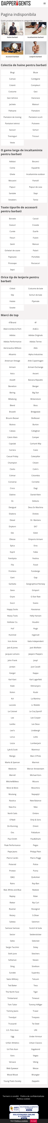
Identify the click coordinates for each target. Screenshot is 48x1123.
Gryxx (12, 596)
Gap (35, 577)
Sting (12, 966)
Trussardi (12, 1023)
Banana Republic (35, 380)
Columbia (35, 475)
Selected (35, 941)
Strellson (35, 966)
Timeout (35, 998)
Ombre (35, 813)
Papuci (12, 187)
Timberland (12, 998)
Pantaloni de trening (12, 117)
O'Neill (12, 819)
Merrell (12, 775)
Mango (12, 756)
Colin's (35, 469)
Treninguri (12, 136)
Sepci (12, 269)
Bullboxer (35, 418)
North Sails (12, 813)
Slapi (36, 193)
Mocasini (12, 180)
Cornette (35, 482)
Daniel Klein (35, 494)
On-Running (12, 826)
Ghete (12, 174)
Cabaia (12, 431)
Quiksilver (35, 877)
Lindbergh (35, 730)
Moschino (35, 788)
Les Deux (36, 724)
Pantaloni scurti (35, 117)
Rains (12, 883)
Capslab (12, 443)
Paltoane (12, 110)
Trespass (36, 1017)
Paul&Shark (35, 839)
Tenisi (35, 199)
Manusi (35, 244)
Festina (35, 558)
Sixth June (12, 953)
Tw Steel (35, 1023)
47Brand (12, 322)
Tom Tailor (12, 1004)
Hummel (12, 635)
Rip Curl (35, 902)
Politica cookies (23, 1099)
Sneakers (12, 199)
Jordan (12, 666)
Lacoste (12, 705)
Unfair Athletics (12, 1043)
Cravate (35, 225)
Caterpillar (35, 456)
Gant (12, 577)
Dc (12, 501)
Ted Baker (12, 985)
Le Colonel (12, 711)
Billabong (12, 399)
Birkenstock (35, 399)
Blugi (12, 72)
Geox (12, 590)
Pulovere (36, 123)
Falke (35, 552)
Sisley (35, 947)
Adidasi (12, 161)
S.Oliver (35, 915)
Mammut (36, 749)
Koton (12, 692)
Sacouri (12, 130)
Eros (36, 545)
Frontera (12, 571)
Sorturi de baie (35, 295)
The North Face (12, 992)
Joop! (35, 660)
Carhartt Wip (35, 443)
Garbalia (12, 584)
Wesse (35, 1068)
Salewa (12, 921)
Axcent (36, 373)
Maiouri (35, 104)
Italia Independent (36, 641)
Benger (35, 386)
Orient (35, 826)
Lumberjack (35, 743)
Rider (35, 896)
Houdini (35, 622)
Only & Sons (35, 819)
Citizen (35, 462)
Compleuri (35, 85)
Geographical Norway (35, 584)
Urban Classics (35, 1043)
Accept (33, 1121)
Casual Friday (12, 456)
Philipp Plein (35, 851)
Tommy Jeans (12, 1011)
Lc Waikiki (35, 705)
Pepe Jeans (12, 851)
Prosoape (12, 263)
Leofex (12, 724)
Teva (36, 985)
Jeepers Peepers (36, 654)
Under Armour (35, 1036)
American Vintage (12, 360)
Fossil (35, 564)
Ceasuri (12, 225)
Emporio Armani (35, 539)
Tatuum (35, 979)
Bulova (12, 424)
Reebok (35, 890)
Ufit (35, 1030)
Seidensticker (35, 934)
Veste (12, 142)
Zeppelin (35, 1081)
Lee (12, 717)
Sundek (12, 972)
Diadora (12, 513)
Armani (12, 367)
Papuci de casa (35, 187)
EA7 (35, 526)
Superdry (36, 972)
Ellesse (12, 539)
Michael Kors (35, 775)
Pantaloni (35, 110)
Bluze (35, 72)
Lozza (12, 743)
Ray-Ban (35, 883)
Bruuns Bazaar (12, 418)
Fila (12, 564)
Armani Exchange (35, 367)
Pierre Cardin (12, 858)
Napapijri (36, 794)
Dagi (36, 488)
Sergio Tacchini (12, 947)
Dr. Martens (35, 520)
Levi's (12, 730)
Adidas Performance (12, 341)
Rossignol (35, 909)
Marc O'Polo (35, 756)
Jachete (12, 104)
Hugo (35, 628)
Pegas (35, 845)
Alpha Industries (35, 354)
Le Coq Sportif (35, 711)
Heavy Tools (12, 615)
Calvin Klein (12, 437)
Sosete (12, 307)
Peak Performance (12, 845)
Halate (12, 301)
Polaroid (12, 864)
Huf (12, 628)
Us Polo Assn (12, 1049)
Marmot (35, 762)
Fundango (35, 571)
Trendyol (12, 1017)
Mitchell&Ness (12, 781)
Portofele (36, 257)
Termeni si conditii (11, 1096)
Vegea (35, 1055)
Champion (12, 462)
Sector (12, 934)
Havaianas (35, 609)
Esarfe (35, 231)
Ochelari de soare (12, 250)
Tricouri (35, 136)
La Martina (35, 698)
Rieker (12, 902)
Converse (12, 482)
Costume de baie (35, 288)
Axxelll (12, 380)
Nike (36, 807)
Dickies (35, 513)
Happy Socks (12, 609)
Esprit (12, 552)
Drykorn (12, 526)
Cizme (12, 168)
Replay (12, 896)
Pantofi (35, 180)
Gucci (12, 603)
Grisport (35, 590)
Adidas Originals (35, 335)
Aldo (36, 348)
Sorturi (36, 130)
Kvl (12, 698)
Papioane (12, 257)
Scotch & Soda (35, 928)
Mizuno (35, 781)
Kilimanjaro (36, 686)
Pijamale (35, 301)
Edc (12, 533)
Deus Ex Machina (35, 507)
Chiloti (12, 288)
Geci (35, 91)
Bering (12, 392)
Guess (35, 603)
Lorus (12, 737)
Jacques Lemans (12, 654)
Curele (12, 231)
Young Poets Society (12, 1081)
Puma (35, 870)
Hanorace (35, 98)
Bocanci (35, 161)
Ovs (12, 832)
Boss (36, 405)
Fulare (35, 237)
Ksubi (35, 692)
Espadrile (36, 168)
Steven (35, 960)
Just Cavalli (35, 666)
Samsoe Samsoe (12, 928)
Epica (12, 545)
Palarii (35, 250)
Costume (12, 91)
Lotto (35, 737)
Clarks (12, 469)
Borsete (12, 218)
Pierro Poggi (35, 858)
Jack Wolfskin (35, 647)
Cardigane (35, 79)
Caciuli (35, 218)
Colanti (12, 85)
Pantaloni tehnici (12, 123)
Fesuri (12, 237)
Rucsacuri (35, 263)
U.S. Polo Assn (12, 1030)
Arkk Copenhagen (35, 360)
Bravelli (12, 411)
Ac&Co (35, 329)
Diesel (12, 520)
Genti (12, 244)
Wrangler (36, 1074)
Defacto (35, 501)
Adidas (12, 335)
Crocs (12, 488)
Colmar (12, 475)
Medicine (12, 768)
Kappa (35, 673)
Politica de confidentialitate (32, 1096)
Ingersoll (35, 635)
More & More (12, 788)
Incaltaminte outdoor (35, 174)
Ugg (12, 1036)
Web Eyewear (12, 1068)
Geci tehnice (12, 98)
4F (36, 322)
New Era (12, 807)
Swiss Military (12, 979)
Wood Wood (12, 1074)
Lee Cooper (36, 717)
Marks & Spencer (12, 762)
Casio (35, 450)
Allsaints (12, 354)
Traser (35, 1011)
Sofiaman (12, 960)
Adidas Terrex (36, 341)
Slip (12, 295)
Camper (35, 437)
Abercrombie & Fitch (12, 329)
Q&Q (12, 877)
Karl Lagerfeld (36, 679)
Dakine (12, 494)
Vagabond (35, 1049)
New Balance (35, 800)
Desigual (12, 507)
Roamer (12, 909)
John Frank (12, 660)
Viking (35, 1062)
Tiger (35, 992)
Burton (36, 424)
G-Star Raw (35, 596)
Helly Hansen (35, 615)
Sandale (12, 193)
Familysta (12, 558)
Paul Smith (12, 839)
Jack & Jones (12, 647)
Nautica (12, 800)
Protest (12, 870)
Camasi (12, 79)
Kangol (12, 673)
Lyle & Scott (12, 749)
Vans (12, 1055)
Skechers (36, 953)
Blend (12, 405)
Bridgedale (35, 411)
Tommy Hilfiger (35, 1004)
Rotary (12, 915)
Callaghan (35, 431)
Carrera (12, 450)
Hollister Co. (12, 622)
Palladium (35, 832)
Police (35, 864)
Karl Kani (12, 679)
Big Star (35, 392)
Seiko (12, 941)
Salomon (36, 921)
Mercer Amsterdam (35, 768)
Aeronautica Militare (12, 348)
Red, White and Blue (12, 890)
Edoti (35, 533)
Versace (12, 1062)
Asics (12, 373)
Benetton (12, 386)
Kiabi (12, 686)
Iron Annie (12, 641)
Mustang (12, 794)
